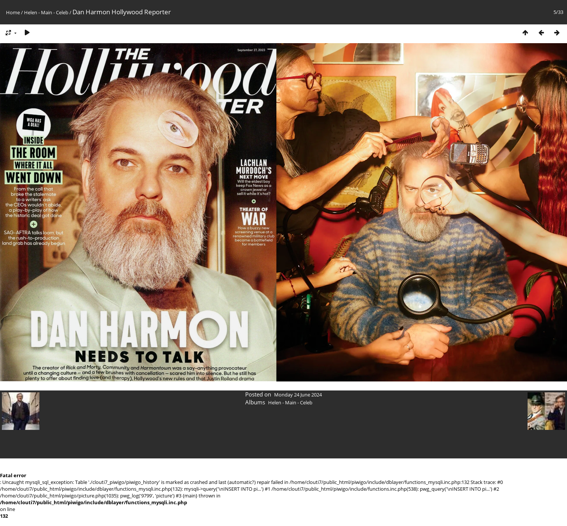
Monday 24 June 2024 (298, 394)
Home (13, 12)
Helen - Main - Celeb (46, 12)
